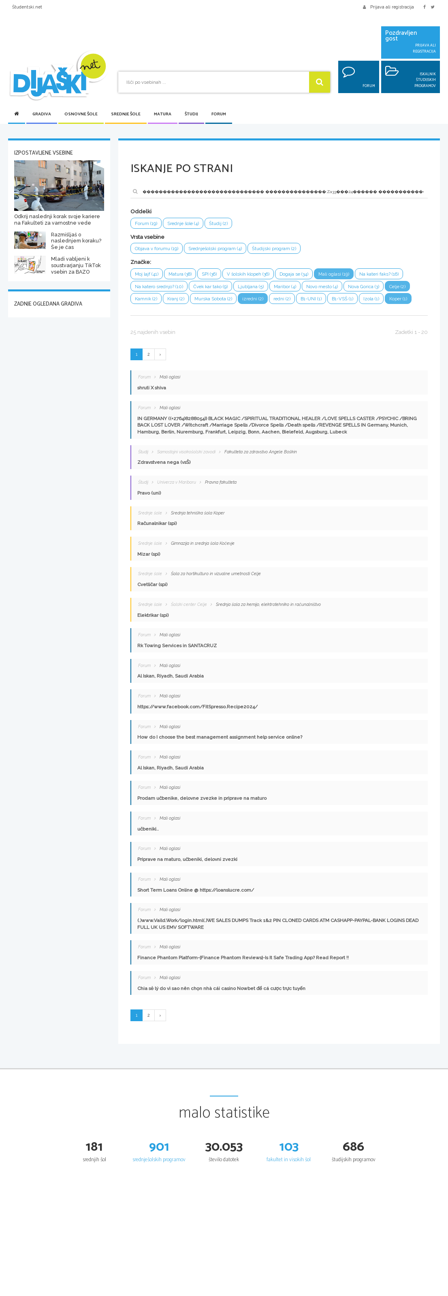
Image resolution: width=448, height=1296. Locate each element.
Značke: (140, 262)
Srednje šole (126, 114)
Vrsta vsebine (147, 237)
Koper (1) (400, 300)
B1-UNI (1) (312, 300)
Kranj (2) (176, 300)
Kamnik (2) (146, 300)
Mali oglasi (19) (337, 274)
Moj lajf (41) (146, 274)
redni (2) (283, 300)
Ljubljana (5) (252, 287)
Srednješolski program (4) (215, 249)
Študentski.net (27, 6)
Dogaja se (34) (297, 274)
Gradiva (41, 114)
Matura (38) (180, 274)
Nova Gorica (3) (366, 287)
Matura (162, 114)
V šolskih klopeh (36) (250, 274)
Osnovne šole (81, 114)
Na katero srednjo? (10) (159, 287)
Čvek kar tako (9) (211, 287)
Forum (218, 114)
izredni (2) (254, 300)
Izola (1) (373, 300)
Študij (191, 114)
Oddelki (140, 211)
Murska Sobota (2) (214, 300)
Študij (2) (220, 223)
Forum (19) (146, 223)
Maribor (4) (286, 287)
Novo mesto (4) (324, 287)
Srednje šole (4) (184, 223)
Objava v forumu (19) (156, 249)
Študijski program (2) (275, 249)
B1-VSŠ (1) (344, 300)
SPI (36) (210, 274)
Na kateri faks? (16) (383, 274)
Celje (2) (400, 287)
